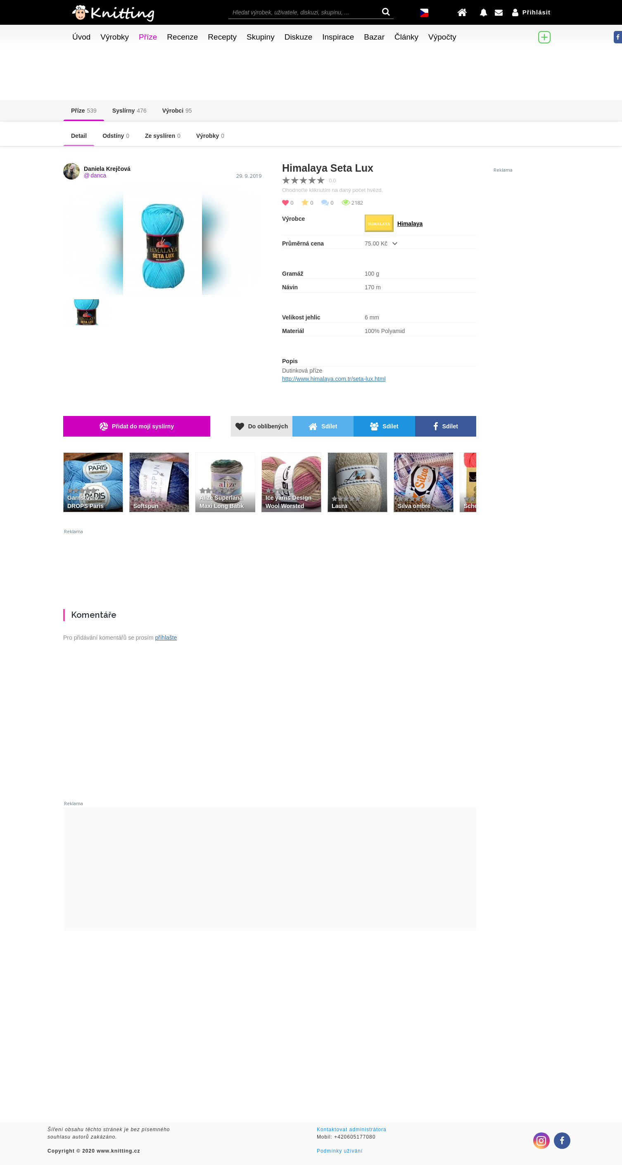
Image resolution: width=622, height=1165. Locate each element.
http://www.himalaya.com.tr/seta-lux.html (334, 379)
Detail (79, 135)
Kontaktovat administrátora (352, 1129)
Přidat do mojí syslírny (137, 426)
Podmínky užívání (340, 1151)
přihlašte (166, 637)
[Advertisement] (269, 566)
